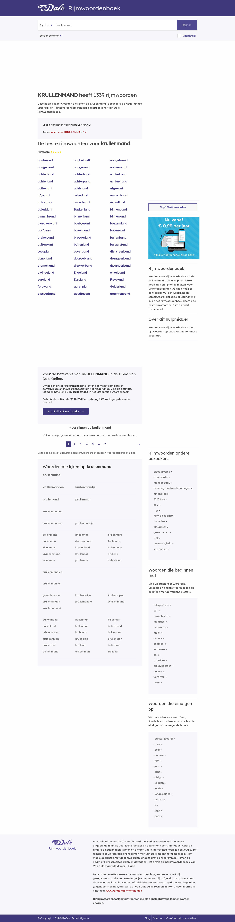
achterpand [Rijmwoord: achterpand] (82, 181)
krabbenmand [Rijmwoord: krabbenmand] (51, 554)
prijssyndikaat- (163, 665)
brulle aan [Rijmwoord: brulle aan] (81, 638)
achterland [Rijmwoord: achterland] (45, 181)
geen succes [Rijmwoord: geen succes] (161, 532)
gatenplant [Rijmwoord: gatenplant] (81, 286)
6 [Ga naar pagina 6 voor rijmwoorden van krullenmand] (99, 444)
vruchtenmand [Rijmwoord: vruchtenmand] (52, 608)
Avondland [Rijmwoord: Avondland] (117, 202)
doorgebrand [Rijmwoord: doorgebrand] (83, 258)
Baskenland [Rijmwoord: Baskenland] (82, 209)
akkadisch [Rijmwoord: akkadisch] (160, 527)
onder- (158, 638)
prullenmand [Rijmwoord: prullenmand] (51, 475)
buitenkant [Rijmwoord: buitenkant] (45, 244)
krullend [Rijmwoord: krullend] (113, 554)
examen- (159, 643)
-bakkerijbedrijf (163, 738)
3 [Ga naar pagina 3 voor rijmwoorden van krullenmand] (80, 444)
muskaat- (160, 627)
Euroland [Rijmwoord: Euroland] (80, 279)
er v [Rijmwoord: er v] (156, 504)
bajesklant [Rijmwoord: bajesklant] (45, 209)
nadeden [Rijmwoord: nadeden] (159, 521)
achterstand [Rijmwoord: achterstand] (118, 181)
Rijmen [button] (187, 25)
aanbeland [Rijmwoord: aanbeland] (45, 160)
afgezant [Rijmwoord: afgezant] (44, 195)
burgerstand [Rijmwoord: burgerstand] (119, 244)
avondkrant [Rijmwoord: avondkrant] (82, 202)
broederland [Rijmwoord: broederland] (82, 237)
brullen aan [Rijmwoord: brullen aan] (115, 638)
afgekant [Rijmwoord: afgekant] (116, 188)
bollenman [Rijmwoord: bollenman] (81, 626)
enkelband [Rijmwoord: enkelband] (117, 272)
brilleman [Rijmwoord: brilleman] (81, 632)
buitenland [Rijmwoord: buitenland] (81, 244)
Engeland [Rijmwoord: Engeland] (80, 272)
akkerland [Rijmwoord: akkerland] (81, 195)
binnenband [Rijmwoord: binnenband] (118, 209)
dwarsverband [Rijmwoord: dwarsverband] (120, 265)
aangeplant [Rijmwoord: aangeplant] (46, 167)
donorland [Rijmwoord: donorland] (45, 258)
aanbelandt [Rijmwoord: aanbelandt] (82, 160)
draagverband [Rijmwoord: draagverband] (120, 258)
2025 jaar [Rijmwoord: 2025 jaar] (159, 499)
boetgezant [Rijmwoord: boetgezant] (82, 223)
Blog (147, 918)
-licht (157, 771)
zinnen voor (66, 132)
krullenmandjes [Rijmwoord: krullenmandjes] (52, 511)
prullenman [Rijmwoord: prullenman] (83, 499)
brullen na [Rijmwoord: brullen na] (49, 645)
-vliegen (159, 782)
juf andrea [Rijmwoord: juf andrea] (160, 493)
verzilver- (159, 676)
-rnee (157, 744)
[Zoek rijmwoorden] (73, 25)
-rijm (156, 760)
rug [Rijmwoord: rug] (156, 510)
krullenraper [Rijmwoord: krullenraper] (115, 595)
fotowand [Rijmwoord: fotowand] (44, 286)
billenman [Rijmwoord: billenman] (114, 619)
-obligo (158, 777)
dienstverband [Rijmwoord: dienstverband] (120, 251)
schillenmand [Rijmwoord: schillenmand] (116, 601)
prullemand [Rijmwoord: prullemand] (51, 499)
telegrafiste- (161, 605)
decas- (158, 671)
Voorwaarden (187, 918)
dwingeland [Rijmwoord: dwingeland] (46, 272)
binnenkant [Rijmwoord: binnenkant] (82, 216)
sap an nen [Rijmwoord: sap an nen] (160, 549)
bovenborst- (161, 616)
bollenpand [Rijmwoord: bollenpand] (115, 626)
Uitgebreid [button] (189, 35)
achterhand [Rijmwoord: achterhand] (82, 174)
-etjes (157, 810)
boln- (157, 682)
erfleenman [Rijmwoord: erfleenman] (82, 651)
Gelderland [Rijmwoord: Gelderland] (117, 286)
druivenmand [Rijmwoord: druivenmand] (83, 541)
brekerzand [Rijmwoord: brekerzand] (46, 237)
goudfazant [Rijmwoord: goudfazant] (82, 293)
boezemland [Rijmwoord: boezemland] (118, 223)
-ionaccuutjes (162, 793)
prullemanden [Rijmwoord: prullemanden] (51, 601)
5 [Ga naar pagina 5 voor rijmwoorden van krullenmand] (93, 444)
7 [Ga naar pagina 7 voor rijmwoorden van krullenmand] (105, 444)
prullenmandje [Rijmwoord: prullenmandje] (84, 523)
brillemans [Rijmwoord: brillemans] (114, 632)
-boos (157, 816)
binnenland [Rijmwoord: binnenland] (118, 216)
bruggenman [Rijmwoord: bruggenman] (51, 638)
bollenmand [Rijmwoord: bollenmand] (50, 534)
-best (157, 749)
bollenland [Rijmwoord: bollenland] (49, 626)
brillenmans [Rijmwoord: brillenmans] (115, 534)
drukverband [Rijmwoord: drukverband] (83, 265)
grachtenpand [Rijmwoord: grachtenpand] (120, 293)
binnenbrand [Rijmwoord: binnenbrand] (47, 216)
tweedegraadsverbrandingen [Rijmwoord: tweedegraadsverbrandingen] (172, 488)
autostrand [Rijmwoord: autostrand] (45, 202)
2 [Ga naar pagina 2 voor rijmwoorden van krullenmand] (74, 444)
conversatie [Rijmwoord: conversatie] (161, 477)
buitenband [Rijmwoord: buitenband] (118, 237)
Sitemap (158, 918)
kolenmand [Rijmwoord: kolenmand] (115, 547)
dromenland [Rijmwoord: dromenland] (46, 265)
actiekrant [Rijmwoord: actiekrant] (45, 188)
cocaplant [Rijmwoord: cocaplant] (45, 251)
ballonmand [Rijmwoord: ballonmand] (50, 619)
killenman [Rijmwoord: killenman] (49, 547)
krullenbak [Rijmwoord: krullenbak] (82, 554)
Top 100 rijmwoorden (173, 207)
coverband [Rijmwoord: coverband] (81, 251)
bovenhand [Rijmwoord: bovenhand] (82, 230)
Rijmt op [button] (45, 25)
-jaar (157, 766)
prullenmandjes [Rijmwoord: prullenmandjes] (52, 572)
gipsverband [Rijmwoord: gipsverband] (46, 293)
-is (155, 805)
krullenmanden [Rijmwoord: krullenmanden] (53, 487)
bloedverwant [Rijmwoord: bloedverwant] (47, 223)
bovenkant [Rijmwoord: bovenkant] (117, 230)
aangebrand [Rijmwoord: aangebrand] (119, 160)
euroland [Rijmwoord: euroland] (44, 279)
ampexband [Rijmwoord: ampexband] (118, 195)
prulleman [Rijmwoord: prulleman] (81, 560)
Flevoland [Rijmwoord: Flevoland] (117, 279)
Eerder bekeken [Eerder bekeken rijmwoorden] (49, 35)
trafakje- (159, 660)
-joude (158, 788)
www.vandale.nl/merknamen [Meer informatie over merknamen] (124, 890)
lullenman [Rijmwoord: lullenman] (49, 560)
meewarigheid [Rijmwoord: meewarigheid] (163, 543)
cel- (156, 610)
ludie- (157, 632)
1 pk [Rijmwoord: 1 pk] (156, 538)
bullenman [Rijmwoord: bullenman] (49, 541)
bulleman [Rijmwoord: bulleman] (114, 645)
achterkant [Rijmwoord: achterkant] (118, 174)
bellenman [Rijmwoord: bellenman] (81, 619)
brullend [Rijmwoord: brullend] (80, 645)
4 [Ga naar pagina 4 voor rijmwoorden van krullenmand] (87, 444)
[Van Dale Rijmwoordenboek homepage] (53, 8)
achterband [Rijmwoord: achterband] (46, 174)
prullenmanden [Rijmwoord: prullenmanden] (52, 523)
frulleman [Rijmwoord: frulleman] (114, 541)
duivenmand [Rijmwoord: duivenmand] (50, 651)
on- (156, 654)
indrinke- (159, 649)
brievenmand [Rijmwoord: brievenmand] (51, 632)
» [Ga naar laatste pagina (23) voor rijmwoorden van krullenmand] (139, 444)
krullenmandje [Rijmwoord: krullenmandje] (85, 487)
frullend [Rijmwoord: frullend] (113, 651)
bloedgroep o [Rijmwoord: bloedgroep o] (162, 471)
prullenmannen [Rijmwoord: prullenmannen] (52, 583)
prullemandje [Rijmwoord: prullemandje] (83, 601)
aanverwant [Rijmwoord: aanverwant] (118, 167)
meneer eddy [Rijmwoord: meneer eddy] (162, 482)
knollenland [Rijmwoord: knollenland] (82, 547)
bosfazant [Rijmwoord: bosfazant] (45, 230)
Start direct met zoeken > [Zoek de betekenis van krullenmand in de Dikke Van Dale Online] (66, 411)
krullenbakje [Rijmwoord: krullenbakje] (83, 595)
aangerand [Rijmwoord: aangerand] (81, 167)
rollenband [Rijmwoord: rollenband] (114, 560)
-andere (159, 755)
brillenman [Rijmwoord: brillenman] (82, 534)
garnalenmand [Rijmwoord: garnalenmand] (52, 595)
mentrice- (160, 621)
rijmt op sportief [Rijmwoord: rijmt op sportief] (163, 515)
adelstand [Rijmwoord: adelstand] (81, 188)
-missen (158, 799)
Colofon (171, 918)
